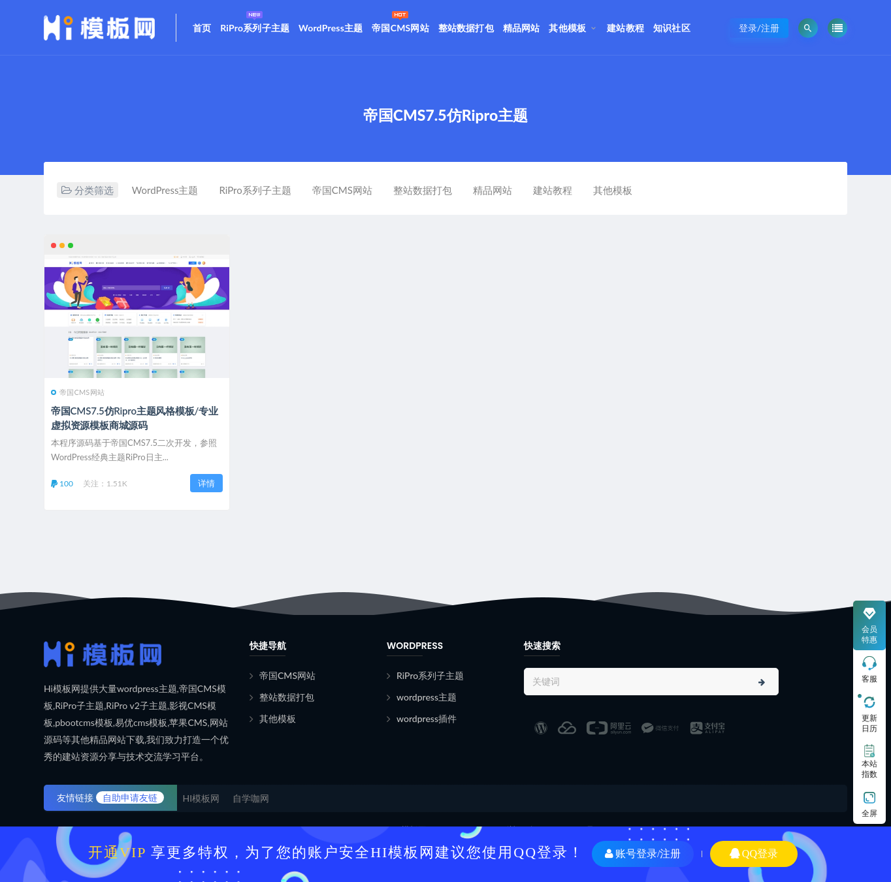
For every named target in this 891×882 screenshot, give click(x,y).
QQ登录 (754, 853)
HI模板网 (201, 798)
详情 (206, 483)
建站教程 (625, 27)
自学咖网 (251, 798)
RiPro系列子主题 (254, 20)
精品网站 (521, 27)
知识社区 (671, 27)
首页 (202, 27)
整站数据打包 (466, 27)
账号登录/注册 (643, 853)
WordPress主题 (331, 27)
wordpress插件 (427, 718)
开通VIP (117, 852)
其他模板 (567, 27)
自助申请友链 (130, 797)
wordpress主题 (427, 696)
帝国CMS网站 (400, 20)
